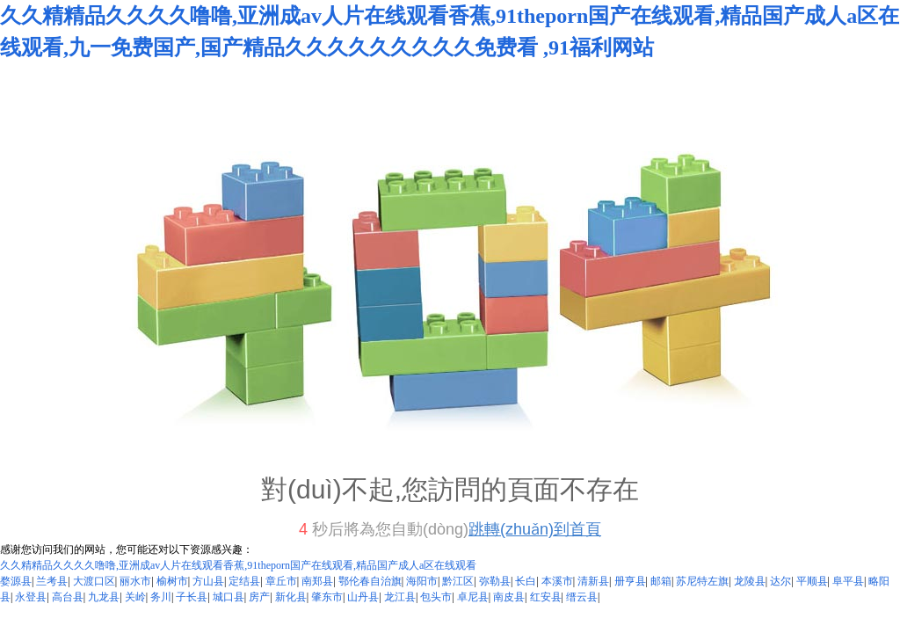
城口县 (228, 597)
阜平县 (848, 581)
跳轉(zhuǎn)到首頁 (534, 529)
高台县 (67, 597)
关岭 (135, 597)
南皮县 (509, 597)
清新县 (593, 581)
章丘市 (281, 581)
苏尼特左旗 (702, 581)
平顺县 (812, 581)
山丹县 (363, 597)
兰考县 (52, 581)
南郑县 (317, 581)
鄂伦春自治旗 (370, 581)
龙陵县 (750, 581)
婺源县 (16, 581)
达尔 (780, 581)
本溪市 (557, 581)
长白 (525, 581)
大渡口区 (94, 581)
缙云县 (582, 597)
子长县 (191, 597)
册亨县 (630, 581)
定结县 (244, 581)
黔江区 (458, 581)
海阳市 (422, 581)
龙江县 (400, 597)
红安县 (546, 597)
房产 (259, 597)
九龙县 (104, 597)
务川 (160, 597)
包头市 (436, 597)
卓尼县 (473, 597)
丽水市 (135, 581)
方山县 (208, 581)
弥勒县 (495, 581)
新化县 (291, 597)
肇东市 (327, 597)
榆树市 (172, 581)
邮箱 (660, 581)
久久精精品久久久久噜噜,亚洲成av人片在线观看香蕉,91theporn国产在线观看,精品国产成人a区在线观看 (238, 565)
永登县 (31, 597)
